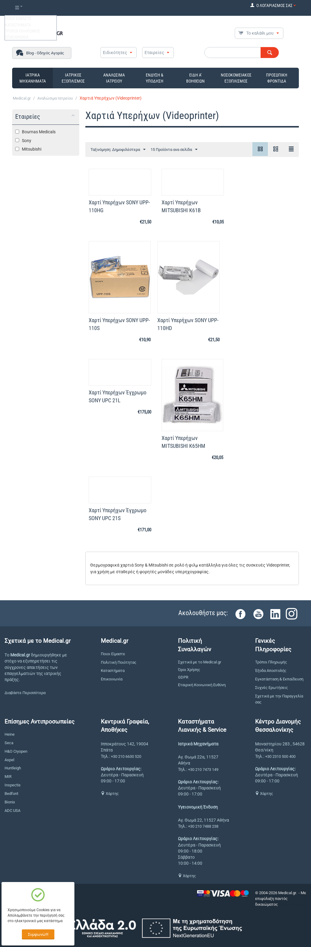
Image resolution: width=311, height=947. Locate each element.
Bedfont (11, 793)
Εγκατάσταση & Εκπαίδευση (279, 679)
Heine (10, 734)
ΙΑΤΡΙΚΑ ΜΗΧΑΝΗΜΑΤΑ (32, 78)
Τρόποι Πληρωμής (271, 662)
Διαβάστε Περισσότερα (25, 692)
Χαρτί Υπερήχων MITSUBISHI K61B (181, 206)
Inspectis (13, 785)
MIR (8, 776)
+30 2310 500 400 (280, 756)
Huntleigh (13, 768)
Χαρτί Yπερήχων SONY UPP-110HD (187, 324)
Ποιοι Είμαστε (113, 654)
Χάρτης (110, 793)
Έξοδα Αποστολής (270, 670)
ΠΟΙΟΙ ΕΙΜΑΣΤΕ (18, 18)
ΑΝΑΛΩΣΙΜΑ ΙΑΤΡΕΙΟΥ (114, 78)
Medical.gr (22, 98)
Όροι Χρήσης (189, 669)
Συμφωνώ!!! (38, 934)
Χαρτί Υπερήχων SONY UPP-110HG (119, 206)
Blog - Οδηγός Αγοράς (45, 53)
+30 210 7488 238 (203, 826)
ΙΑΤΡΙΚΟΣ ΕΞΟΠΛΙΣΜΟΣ (73, 78)
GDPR (183, 677)
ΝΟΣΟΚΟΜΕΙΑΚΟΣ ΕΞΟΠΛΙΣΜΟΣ (236, 78)
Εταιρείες (154, 52)
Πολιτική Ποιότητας (118, 662)
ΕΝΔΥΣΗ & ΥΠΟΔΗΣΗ (154, 78)
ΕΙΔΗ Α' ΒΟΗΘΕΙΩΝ (195, 78)
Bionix (10, 802)
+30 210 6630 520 (126, 756)
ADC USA (12, 810)
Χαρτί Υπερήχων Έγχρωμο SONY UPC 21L (117, 396)
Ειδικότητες (115, 52)
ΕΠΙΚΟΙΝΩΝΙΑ (17, 37)
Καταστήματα (113, 670)
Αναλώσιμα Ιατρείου (55, 98)
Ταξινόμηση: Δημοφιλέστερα (118, 150)
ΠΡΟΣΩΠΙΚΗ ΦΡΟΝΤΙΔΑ (276, 78)
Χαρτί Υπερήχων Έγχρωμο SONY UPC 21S (117, 514)
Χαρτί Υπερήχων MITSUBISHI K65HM (183, 442)
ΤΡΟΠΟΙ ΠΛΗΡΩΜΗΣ (22, 31)
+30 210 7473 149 (203, 769)
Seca (9, 743)
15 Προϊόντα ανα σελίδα (174, 150)
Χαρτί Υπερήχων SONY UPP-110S (119, 324)
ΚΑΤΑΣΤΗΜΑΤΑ (18, 24)
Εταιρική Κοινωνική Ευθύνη (202, 685)
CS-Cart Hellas (291, 904)
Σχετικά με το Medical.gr (199, 662)
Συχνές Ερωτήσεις (271, 687)
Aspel (9, 760)
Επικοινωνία (111, 679)
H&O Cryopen (16, 751)
